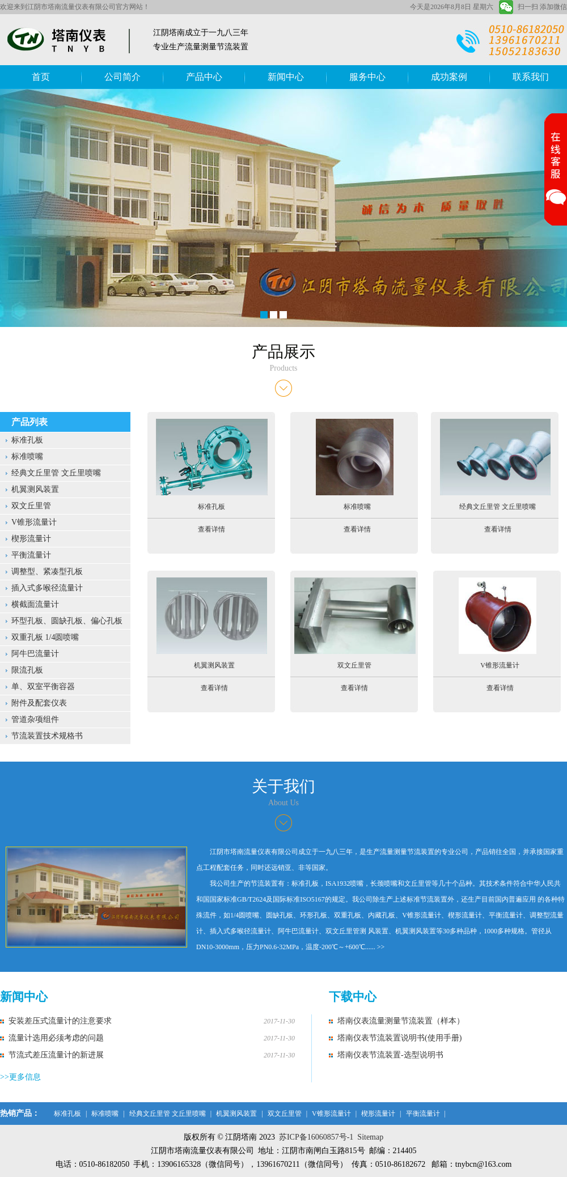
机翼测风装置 (35, 489)
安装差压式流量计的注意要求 (60, 1021)
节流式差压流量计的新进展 (56, 1055)
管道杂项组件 (35, 719)
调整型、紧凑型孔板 (47, 571)
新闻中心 (286, 77)
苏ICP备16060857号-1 (316, 1137)
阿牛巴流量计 (35, 653)
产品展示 (283, 351)
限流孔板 (27, 670)
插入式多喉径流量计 (47, 588)
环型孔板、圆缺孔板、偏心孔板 (66, 621)
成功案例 (449, 77)
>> (381, 947)
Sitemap (370, 1137)
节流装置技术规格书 (47, 736)
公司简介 (122, 77)
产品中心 (204, 77)
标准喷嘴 (27, 456)
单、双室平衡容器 (43, 686)
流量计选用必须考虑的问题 (56, 1038)
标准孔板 (27, 440)
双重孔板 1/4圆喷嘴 (45, 637)
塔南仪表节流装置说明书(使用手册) (399, 1038)
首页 (41, 77)
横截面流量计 (35, 604)
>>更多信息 (20, 1077)
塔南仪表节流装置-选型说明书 (390, 1055)
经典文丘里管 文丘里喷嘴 (56, 473)
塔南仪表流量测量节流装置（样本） (400, 1021)
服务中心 (367, 77)
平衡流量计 (31, 555)
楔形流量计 (31, 538)
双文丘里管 (31, 506)
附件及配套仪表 (39, 703)
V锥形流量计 (34, 522)
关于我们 (283, 786)
